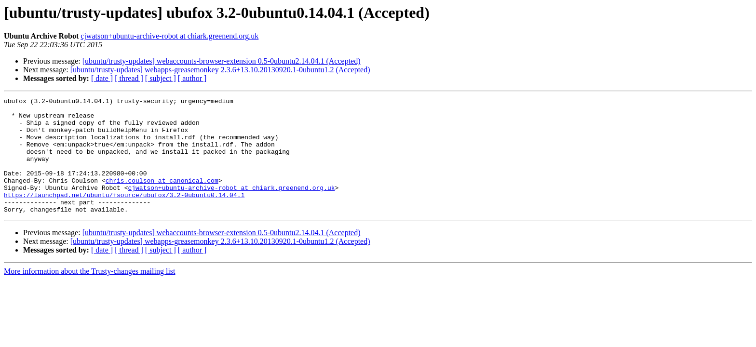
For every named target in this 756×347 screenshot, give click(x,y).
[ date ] (102, 78)
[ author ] (192, 78)
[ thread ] (129, 78)
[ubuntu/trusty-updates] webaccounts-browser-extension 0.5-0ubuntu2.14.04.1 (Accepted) (221, 61)
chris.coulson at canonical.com (162, 197)
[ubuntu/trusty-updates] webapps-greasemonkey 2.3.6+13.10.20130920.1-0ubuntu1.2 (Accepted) (220, 70)
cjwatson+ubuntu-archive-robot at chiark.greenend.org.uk (169, 36)
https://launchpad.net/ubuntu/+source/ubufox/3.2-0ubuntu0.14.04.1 (124, 215)
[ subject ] (160, 78)
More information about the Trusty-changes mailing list (90, 294)
